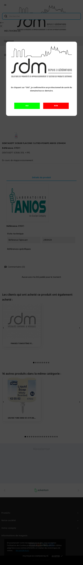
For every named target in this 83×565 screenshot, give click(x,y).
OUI (27, 105)
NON (56, 105)
